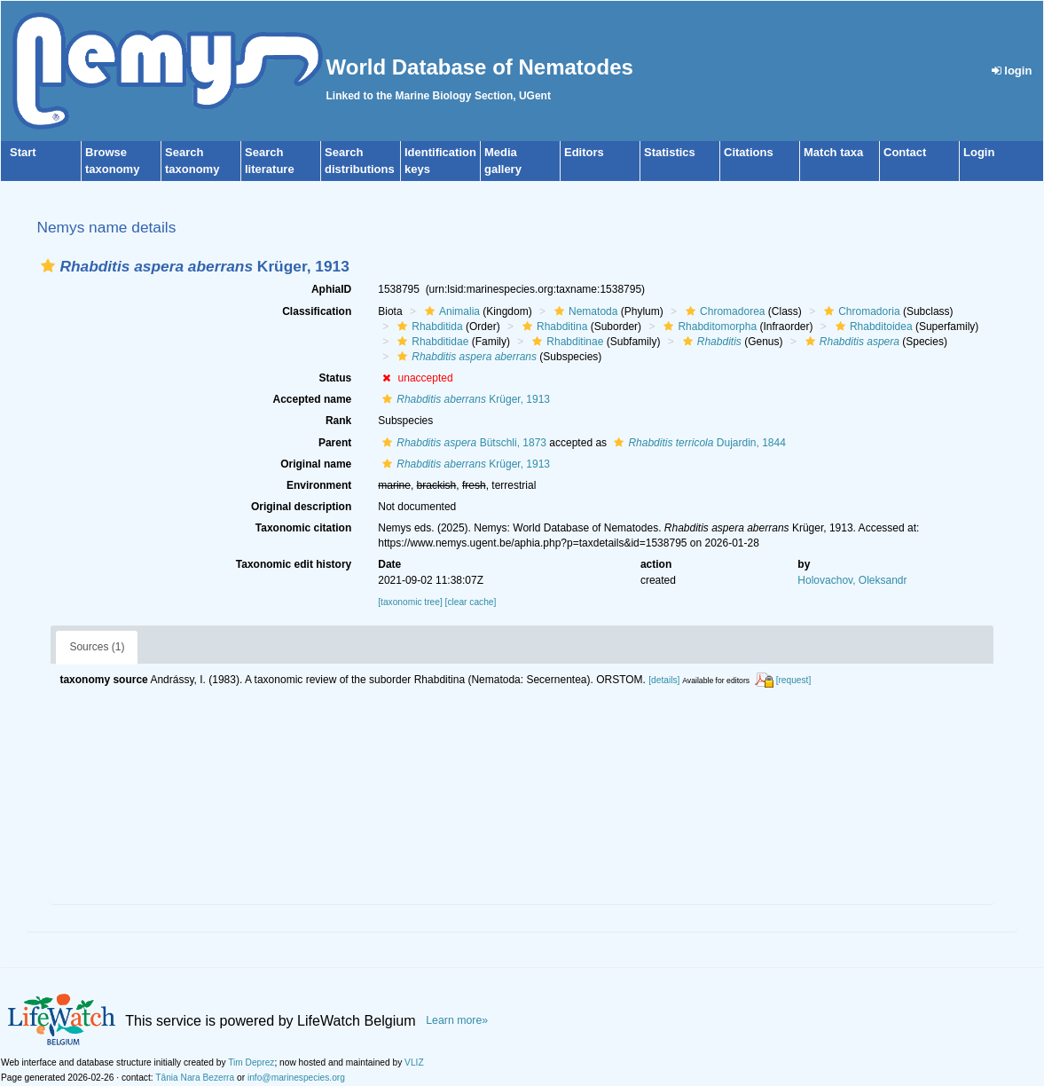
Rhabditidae (430, 341)
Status (335, 378)
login (1012, 70)
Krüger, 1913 (464, 399)
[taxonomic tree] (410, 602)
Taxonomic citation (303, 528)
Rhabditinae (565, 341)
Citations (748, 152)
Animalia (450, 311)
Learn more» (457, 1020)
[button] (47, 265)
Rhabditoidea (872, 326)
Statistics (669, 152)
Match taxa (833, 152)
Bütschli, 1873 (462, 443)
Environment (319, 485)
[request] (794, 680)
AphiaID (331, 289)
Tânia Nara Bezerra (194, 1077)
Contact (904, 152)
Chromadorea (723, 311)
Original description (301, 506)
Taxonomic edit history (293, 564)
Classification (316, 311)
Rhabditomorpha (708, 326)
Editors (584, 152)
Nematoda (583, 311)
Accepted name (312, 399)
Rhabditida (427, 326)
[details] (663, 680)
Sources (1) (96, 647)
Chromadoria (859, 311)
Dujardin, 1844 (697, 443)
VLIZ (414, 1062)
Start (23, 152)
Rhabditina (552, 326)
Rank (338, 420)
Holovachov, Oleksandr (852, 580)
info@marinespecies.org (296, 1077)
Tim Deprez (251, 1062)
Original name (315, 464)
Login (978, 152)
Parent (334, 443)
